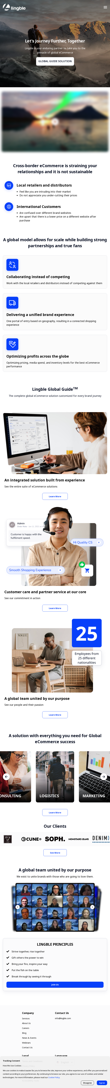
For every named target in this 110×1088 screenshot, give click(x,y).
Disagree (87, 1083)
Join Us (55, 984)
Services (26, 1018)
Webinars (26, 1042)
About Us (26, 1023)
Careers (25, 1028)
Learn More (55, 496)
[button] (92, 907)
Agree (102, 1083)
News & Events (29, 1037)
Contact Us (27, 1047)
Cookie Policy (54, 1077)
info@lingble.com (63, 1018)
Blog (24, 1033)
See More (55, 852)
